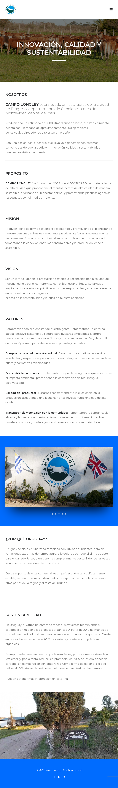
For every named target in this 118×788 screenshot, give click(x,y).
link (65, 678)
